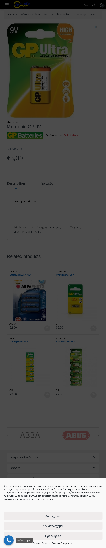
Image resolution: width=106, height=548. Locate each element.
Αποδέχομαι (53, 516)
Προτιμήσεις (53, 536)
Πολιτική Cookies (41, 543)
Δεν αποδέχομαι (53, 526)
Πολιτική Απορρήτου (62, 543)
